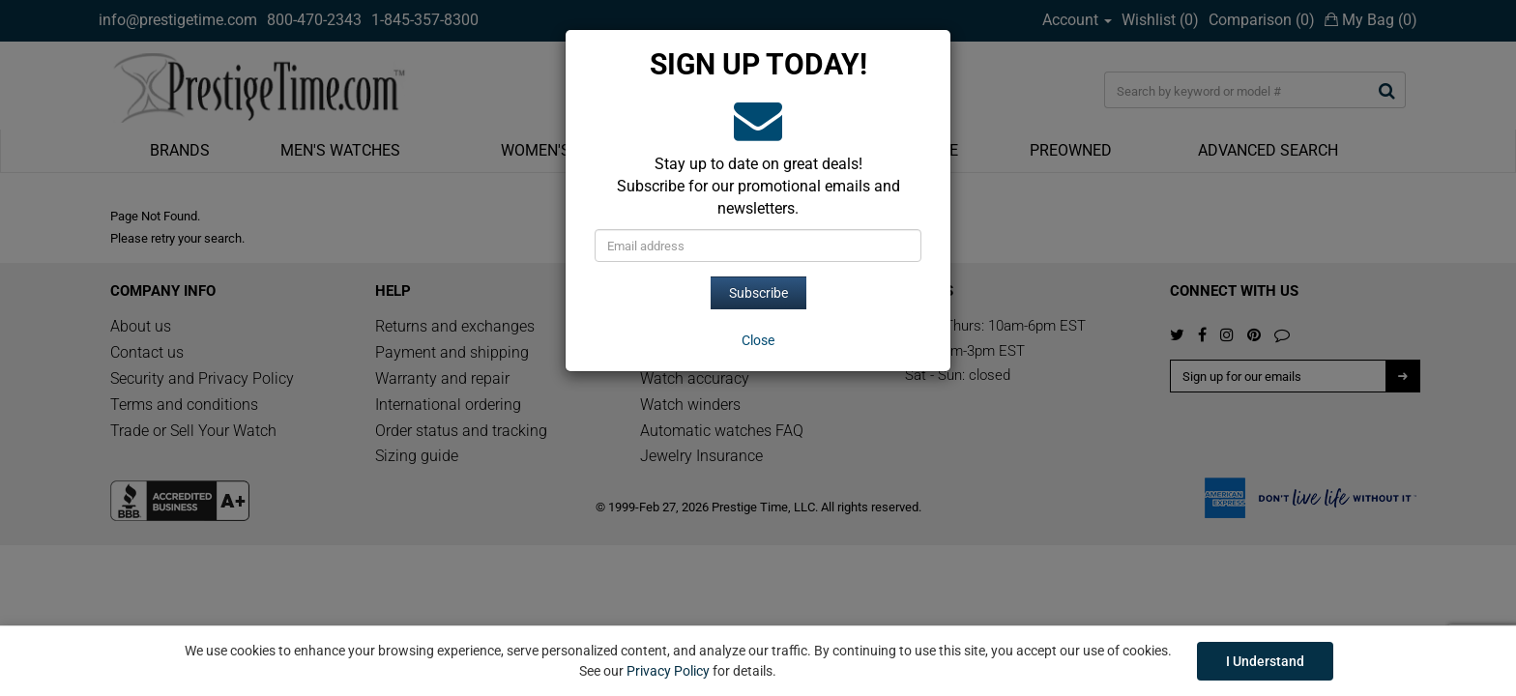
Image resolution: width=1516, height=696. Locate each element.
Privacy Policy (668, 671)
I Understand (1265, 661)
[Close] (758, 340)
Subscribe (758, 293)
